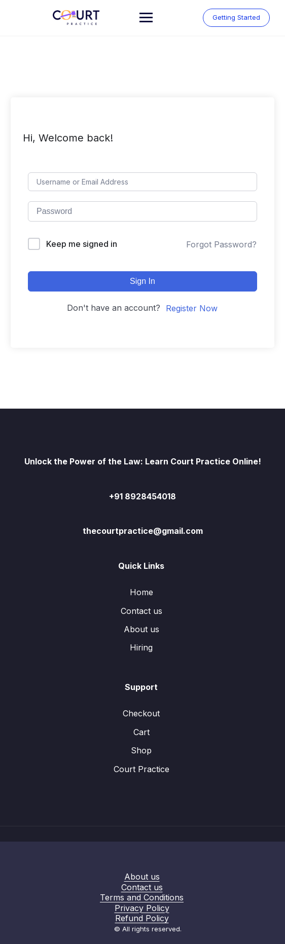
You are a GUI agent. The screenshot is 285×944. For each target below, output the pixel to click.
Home (141, 592)
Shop (141, 750)
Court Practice (141, 769)
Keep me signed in (81, 244)
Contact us (141, 611)
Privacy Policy (142, 908)
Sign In (142, 281)
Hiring (141, 647)
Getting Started (236, 17)
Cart (141, 732)
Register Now (192, 308)
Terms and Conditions (142, 897)
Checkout (141, 713)
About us (141, 629)
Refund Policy (142, 918)
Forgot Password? (221, 244)
